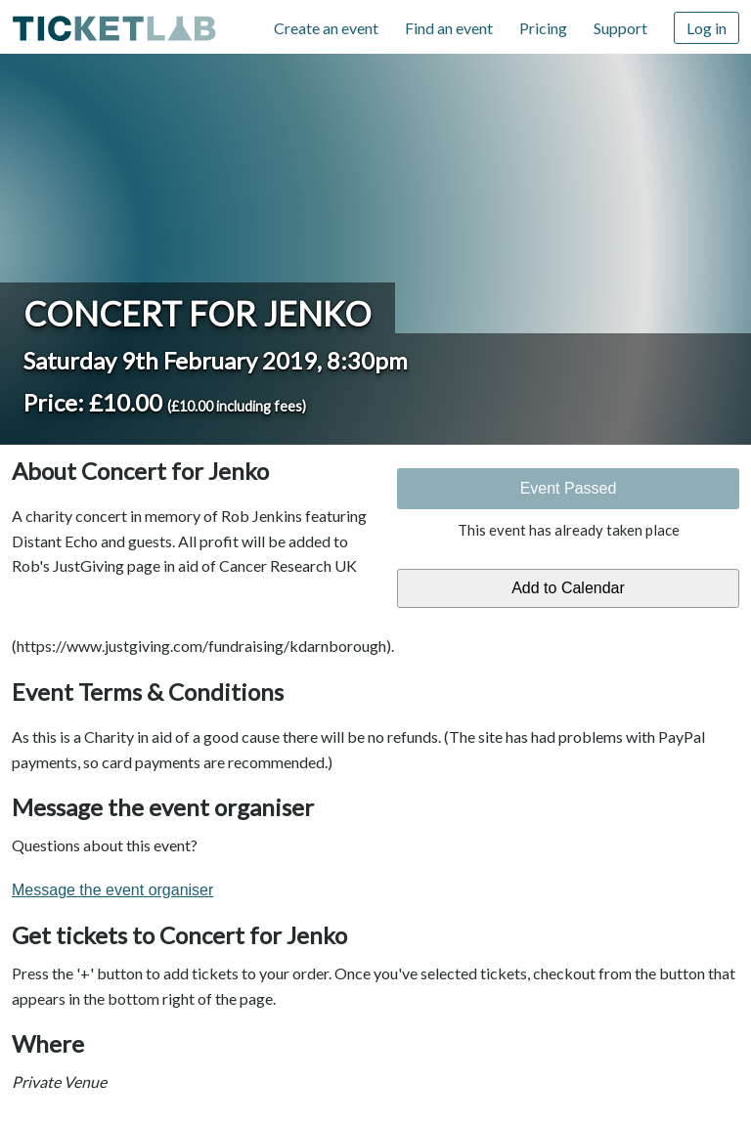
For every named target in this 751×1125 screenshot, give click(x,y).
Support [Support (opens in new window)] (620, 28)
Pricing (543, 28)
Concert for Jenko (197, 313)
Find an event (449, 28)
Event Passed (568, 488)
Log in (706, 28)
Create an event (326, 28)
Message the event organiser (112, 890)
